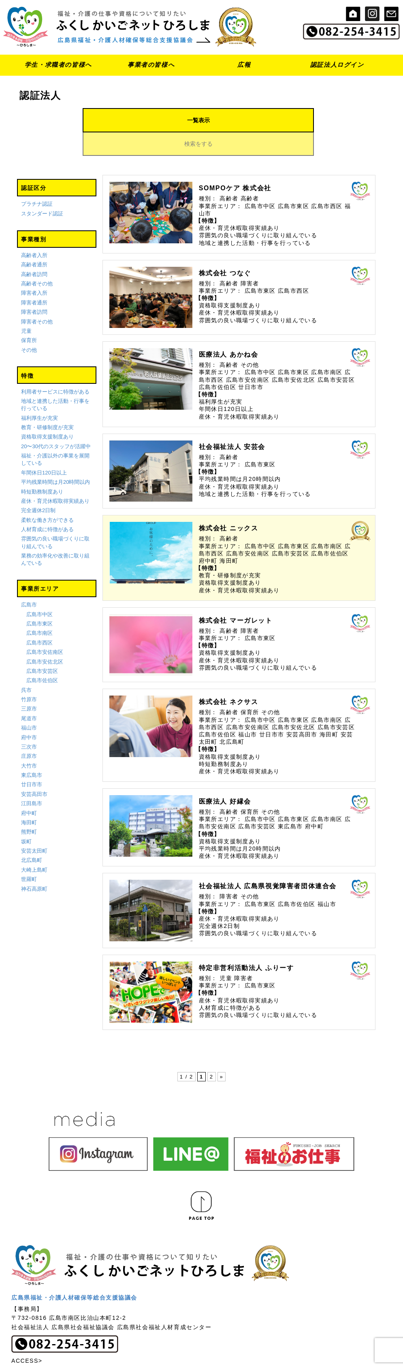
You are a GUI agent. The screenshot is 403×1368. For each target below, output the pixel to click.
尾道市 (29, 695)
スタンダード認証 (42, 190)
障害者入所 (34, 270)
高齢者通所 (34, 241)
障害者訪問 (34, 289)
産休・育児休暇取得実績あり (55, 477)
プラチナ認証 (37, 181)
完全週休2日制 (38, 487)
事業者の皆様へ (151, 64)
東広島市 (31, 752)
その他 (29, 326)
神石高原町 (34, 865)
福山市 (29, 705)
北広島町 (31, 837)
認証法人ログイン (337, 64)
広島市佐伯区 (42, 657)
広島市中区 (39, 591)
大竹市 (29, 742)
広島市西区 (39, 619)
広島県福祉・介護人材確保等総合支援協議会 (74, 1274)
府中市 (29, 714)
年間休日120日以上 (44, 449)
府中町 (29, 790)
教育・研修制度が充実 (47, 404)
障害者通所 (34, 279)
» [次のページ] (222, 1053)
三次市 (29, 723)
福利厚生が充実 (39, 394)
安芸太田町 (34, 827)
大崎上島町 (34, 846)
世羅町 (29, 856)
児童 (26, 307)
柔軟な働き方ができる (47, 497)
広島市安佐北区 (44, 638)
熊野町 (29, 809)
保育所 (29, 317)
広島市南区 (39, 610)
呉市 (26, 667)
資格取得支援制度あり (47, 414)
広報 (244, 64)
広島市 (29, 582)
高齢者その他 (37, 260)
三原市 (29, 686)
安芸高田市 (34, 771)
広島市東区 (39, 600)
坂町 (26, 818)
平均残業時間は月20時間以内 (55, 459)
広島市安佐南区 (44, 629)
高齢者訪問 (34, 251)
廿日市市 (31, 761)
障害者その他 (37, 298)
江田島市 (31, 780)
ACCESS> (27, 1337)
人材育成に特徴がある (47, 506)
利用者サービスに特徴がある (55, 368)
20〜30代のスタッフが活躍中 (56, 423)
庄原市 (29, 733)
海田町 (29, 799)
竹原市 (29, 676)
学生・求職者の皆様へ (58, 64)
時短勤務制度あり (42, 468)
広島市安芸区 (42, 648)
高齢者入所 (34, 232)
